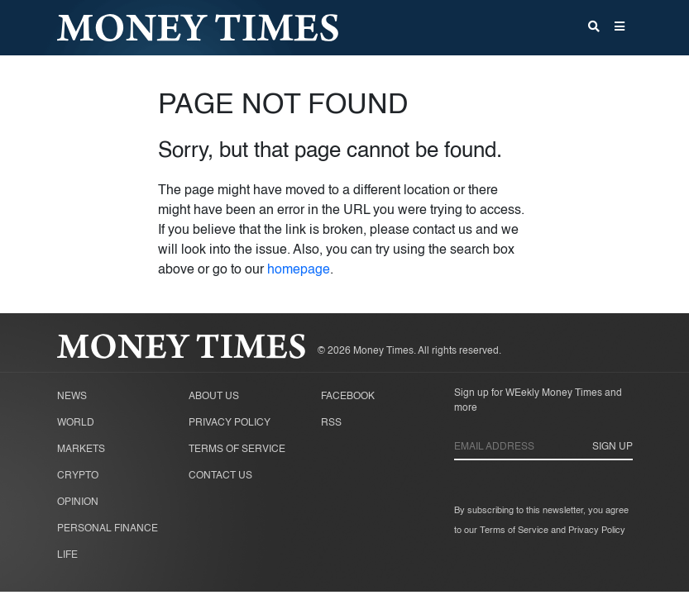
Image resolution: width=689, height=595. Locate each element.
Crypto (77, 476)
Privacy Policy (229, 423)
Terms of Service (237, 450)
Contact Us (220, 476)
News (72, 397)
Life (67, 555)
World (75, 423)
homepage (298, 270)
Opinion (77, 502)
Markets (81, 450)
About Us (214, 397)
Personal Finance (107, 529)
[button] (619, 28)
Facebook (348, 397)
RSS (331, 423)
